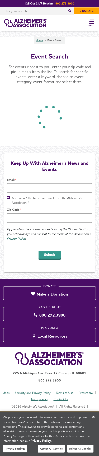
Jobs (6, 393)
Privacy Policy (16, 238)
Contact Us (61, 399)
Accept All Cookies (51, 448)
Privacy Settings (15, 448)
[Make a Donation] (49, 292)
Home (39, 40)
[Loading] (49, 117)
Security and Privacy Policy (33, 393)
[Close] (93, 417)
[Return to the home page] (25, 23)
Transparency (39, 399)
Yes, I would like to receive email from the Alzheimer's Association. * (47, 200)
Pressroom (85, 393)
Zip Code (13, 210)
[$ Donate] (86, 10)
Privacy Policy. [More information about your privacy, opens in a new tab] (41, 440)
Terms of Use (64, 393)
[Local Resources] (49, 334)
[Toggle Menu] (91, 23)
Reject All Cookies (80, 448)
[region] (49, 433)
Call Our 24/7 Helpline (39, 3)
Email (11, 180)
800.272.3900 (64, 3)
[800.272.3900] (49, 313)
